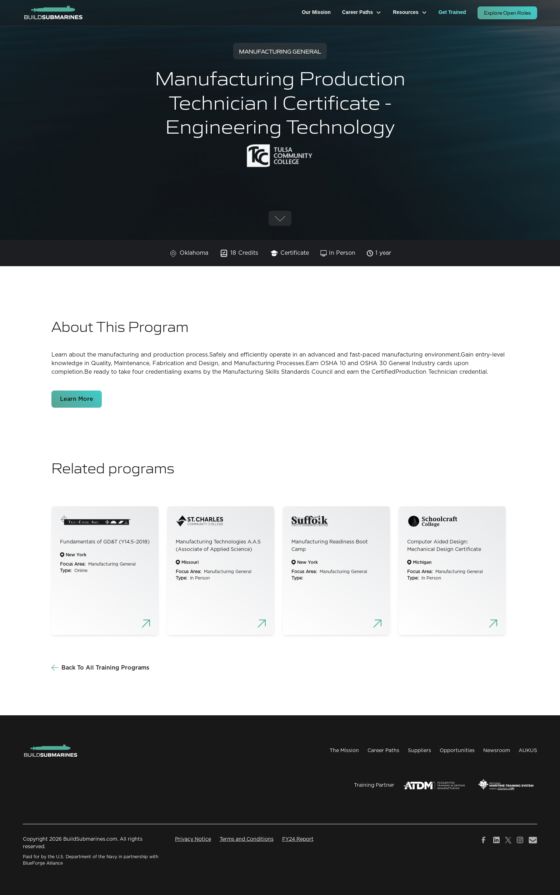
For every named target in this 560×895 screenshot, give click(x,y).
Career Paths (383, 750)
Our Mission (316, 12)
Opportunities (457, 750)
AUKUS (528, 750)
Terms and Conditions (247, 839)
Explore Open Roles (507, 12)
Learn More (76, 399)
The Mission (344, 750)
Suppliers (419, 750)
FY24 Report (298, 839)
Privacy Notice (193, 839)
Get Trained (452, 12)
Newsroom (496, 750)
